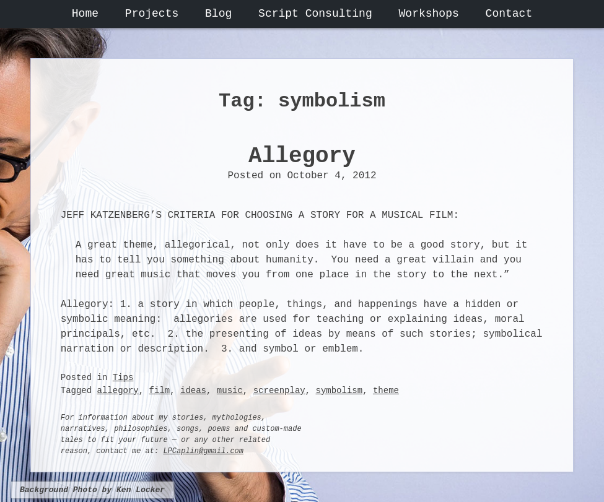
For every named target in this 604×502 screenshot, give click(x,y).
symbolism (339, 391)
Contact (509, 13)
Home (85, 13)
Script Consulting (315, 13)
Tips (123, 378)
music (230, 391)
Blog (218, 13)
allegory (118, 391)
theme (386, 391)
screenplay (279, 391)
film (159, 391)
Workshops (429, 13)
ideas (193, 391)
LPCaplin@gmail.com (203, 451)
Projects (151, 13)
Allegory (302, 156)
